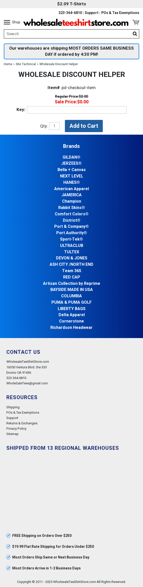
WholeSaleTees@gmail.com (27, 383)
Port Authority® (71, 233)
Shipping (13, 407)
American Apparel (71, 189)
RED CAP (71, 277)
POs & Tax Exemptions (120, 13)
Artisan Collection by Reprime (71, 283)
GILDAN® (71, 157)
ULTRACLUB (71, 245)
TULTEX (71, 252)
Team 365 (71, 271)
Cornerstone (71, 321)
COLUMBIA (71, 296)
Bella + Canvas (72, 170)
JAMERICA (72, 195)
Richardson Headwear (71, 327)
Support (91, 13)
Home (8, 64)
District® (71, 220)
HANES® (71, 182)
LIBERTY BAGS (71, 309)
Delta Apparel (72, 315)
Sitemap (12, 433)
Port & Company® (71, 226)
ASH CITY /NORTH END (71, 264)
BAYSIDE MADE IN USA (71, 289)
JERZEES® (71, 163)
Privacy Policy (16, 428)
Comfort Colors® (72, 214)
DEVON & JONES (71, 258)
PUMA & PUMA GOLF (71, 302)
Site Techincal (26, 64)
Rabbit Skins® (71, 208)
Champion (71, 201)
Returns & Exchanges (21, 423)
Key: (21, 109)
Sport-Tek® (71, 239)
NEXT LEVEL (71, 176)
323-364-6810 (70, 13)
